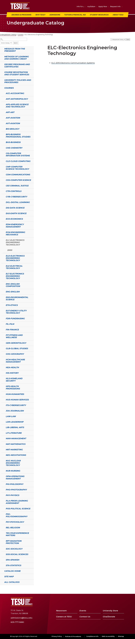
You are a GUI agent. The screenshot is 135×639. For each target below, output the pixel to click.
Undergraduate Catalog (8, 34)
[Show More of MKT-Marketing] (2, 449)
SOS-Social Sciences (17, 554)
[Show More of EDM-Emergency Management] (2, 224)
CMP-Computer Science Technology (17, 168)
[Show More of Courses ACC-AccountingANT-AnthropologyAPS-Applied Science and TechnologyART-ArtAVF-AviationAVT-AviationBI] (1, 88)
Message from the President (14, 50)
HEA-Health (12, 367)
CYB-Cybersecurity (16, 197)
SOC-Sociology (14, 549)
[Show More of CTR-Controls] (2, 191)
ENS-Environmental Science (17, 298)
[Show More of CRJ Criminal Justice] (2, 185)
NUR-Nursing (13, 471)
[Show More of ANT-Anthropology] (2, 99)
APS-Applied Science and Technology (17, 105)
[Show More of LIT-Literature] (2, 433)
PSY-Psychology (15, 522)
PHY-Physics (12, 495)
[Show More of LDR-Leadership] (2, 422)
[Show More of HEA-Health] (2, 367)
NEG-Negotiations (16, 455)
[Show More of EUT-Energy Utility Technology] (2, 310)
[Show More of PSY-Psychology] (2, 522)
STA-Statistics (13, 565)
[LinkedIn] (117, 602)
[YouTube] (112, 602)
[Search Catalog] (13, 39)
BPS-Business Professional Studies (18, 135)
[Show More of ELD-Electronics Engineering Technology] (2, 256)
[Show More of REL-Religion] (2, 527)
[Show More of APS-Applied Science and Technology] (2, 104)
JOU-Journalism (15, 411)
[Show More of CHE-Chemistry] (2, 148)
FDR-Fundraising (15, 318)
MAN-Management (16, 438)
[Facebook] (102, 602)
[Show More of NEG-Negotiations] (2, 455)
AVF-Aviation (13, 118)
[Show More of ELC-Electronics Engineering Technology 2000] (2, 240)
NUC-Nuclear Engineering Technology (13, 463)
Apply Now (102, 6)
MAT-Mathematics (15, 444)
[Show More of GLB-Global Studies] (2, 348)
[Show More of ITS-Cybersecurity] (2, 405)
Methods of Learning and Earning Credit (16, 57)
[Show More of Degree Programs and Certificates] (1, 64)
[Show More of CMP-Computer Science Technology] (2, 167)
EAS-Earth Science (16, 213)
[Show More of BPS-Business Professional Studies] (2, 134)
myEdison (91, 6)
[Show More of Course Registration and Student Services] (1, 72)
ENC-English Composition (13, 285)
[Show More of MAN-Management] (2, 438)
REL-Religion (13, 527)
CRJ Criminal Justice (17, 186)
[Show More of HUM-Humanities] (2, 394)
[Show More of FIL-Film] (2, 324)
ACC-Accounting (15, 93)
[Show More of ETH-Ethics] (2, 305)
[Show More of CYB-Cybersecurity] (2, 196)
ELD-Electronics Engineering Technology (15, 258)
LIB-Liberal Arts (15, 427)
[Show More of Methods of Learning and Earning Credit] (1, 56)
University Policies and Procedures (17, 81)
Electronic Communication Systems (73, 63)
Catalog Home (12, 571)
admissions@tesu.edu (21, 618)
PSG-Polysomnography (16, 515)
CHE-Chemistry (14, 148)
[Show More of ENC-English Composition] (2, 284)
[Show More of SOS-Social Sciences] (2, 554)
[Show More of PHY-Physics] (2, 495)
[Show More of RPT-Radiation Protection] (2, 541)
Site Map (9, 576)
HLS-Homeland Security (14, 379)
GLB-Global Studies (17, 348)
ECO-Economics (14, 219)
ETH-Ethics (12, 305)
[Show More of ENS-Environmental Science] (2, 297)
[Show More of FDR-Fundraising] (2, 318)
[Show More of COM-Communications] (2, 174)
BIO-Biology (12, 129)
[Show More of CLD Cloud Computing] (2, 161)
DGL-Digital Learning (18, 202)
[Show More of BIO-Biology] (2, 129)
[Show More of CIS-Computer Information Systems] (2, 153)
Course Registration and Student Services (16, 73)
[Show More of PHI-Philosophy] (2, 484)
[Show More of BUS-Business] (2, 142)
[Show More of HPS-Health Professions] (2, 386)
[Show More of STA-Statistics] (2, 565)
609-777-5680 (17, 622)
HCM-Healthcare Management (15, 360)
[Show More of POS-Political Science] (2, 508)
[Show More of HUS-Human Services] (2, 399)
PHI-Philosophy (14, 484)
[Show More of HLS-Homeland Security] (2, 378)
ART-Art (10, 112)
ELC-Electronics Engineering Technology (15, 242)
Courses (20, 34)
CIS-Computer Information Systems (18, 154)
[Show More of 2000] (4, 250)
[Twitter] (107, 602)
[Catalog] (118, 39)
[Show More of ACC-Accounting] (2, 93)
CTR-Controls (13, 191)
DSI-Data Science (15, 208)
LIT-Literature (14, 433)
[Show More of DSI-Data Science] (2, 208)
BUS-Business (13, 142)
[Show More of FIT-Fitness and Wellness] (2, 335)
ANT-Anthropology (17, 99)
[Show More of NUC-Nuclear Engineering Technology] (2, 460)
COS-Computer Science (18, 180)
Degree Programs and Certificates (17, 65)
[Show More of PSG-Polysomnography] (2, 514)
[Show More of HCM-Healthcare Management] (2, 359)
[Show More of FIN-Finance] (2, 329)
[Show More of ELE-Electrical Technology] (2, 266)
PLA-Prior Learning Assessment (17, 502)
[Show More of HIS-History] (2, 373)
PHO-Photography (16, 489)
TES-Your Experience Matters (17, 534)
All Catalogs (11, 582)
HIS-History (12, 373)
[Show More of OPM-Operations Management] (2, 476)
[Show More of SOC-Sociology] (2, 549)
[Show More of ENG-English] (2, 291)
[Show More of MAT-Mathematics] (2, 444)
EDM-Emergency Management (15, 225)
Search (16, 43)
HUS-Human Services (17, 399)
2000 (9, 250)
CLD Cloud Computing (18, 161)
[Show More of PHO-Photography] (2, 489)
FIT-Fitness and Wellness (14, 336)
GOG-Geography (15, 354)
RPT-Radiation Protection (14, 542)
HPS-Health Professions (13, 387)
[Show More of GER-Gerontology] (2, 343)
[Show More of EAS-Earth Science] (2, 213)
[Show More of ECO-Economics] (2, 219)
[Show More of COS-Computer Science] (2, 180)
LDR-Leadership (15, 422)
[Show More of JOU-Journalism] (2, 411)
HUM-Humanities (15, 394)
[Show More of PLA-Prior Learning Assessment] (2, 501)
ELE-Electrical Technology (14, 267)
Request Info (115, 6)
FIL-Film (10, 324)
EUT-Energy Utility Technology (16, 311)
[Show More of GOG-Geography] (2, 354)
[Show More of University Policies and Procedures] (1, 80)
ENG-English (13, 292)
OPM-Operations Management (15, 477)
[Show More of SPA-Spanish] (2, 560)
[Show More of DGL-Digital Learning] (2, 202)
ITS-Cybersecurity (16, 405)
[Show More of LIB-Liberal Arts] (2, 427)
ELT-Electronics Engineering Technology (15, 276)
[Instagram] (122, 602)
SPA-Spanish (12, 560)
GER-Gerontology (16, 343)
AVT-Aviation (13, 123)
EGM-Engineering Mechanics (15, 233)
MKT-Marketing (14, 449)
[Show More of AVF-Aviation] (2, 118)
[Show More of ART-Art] (2, 112)
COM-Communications (18, 174)
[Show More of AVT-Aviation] (2, 123)
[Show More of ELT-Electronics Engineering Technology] (2, 274)
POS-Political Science (18, 508)
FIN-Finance (12, 329)
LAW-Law (11, 416)
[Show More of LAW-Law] (2, 416)
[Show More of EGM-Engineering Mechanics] (2, 232)
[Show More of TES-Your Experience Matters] (2, 533)
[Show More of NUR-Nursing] (2, 471)
